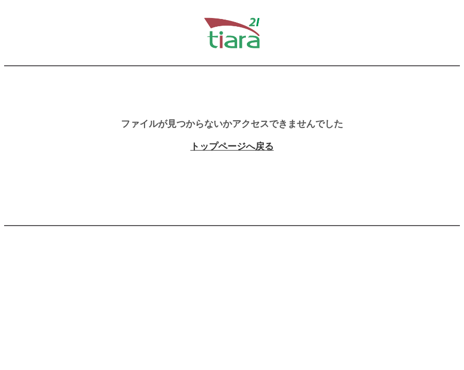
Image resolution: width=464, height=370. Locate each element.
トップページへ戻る (232, 146)
